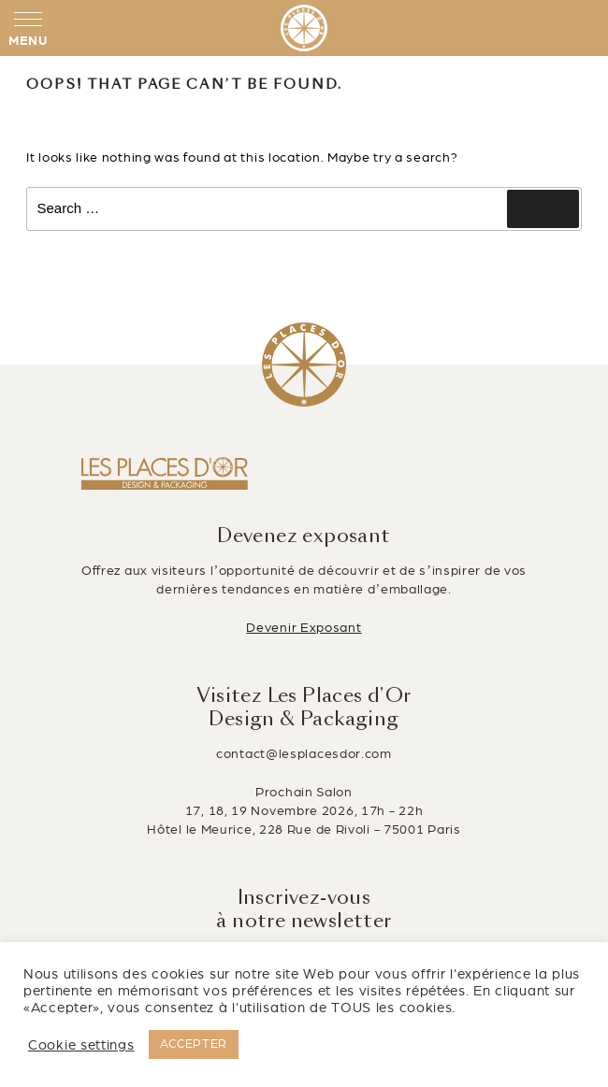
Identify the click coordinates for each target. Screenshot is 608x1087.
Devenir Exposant (303, 628)
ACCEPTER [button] (194, 1044)
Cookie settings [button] (81, 1044)
